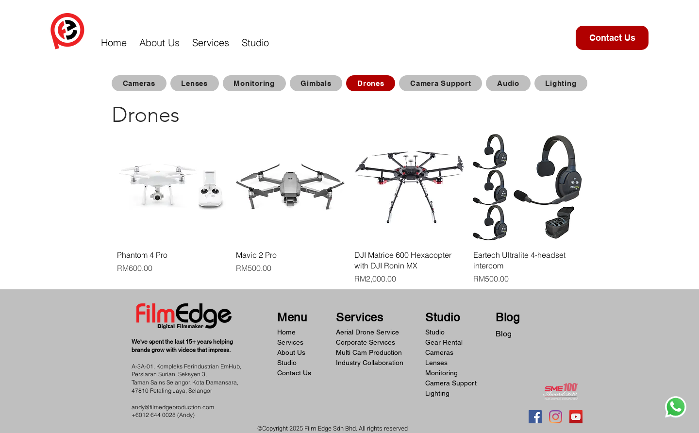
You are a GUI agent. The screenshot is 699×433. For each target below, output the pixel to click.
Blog (504, 333)
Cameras (439, 352)
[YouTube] (575, 416)
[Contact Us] (612, 38)
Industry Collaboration (369, 362)
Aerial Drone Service (367, 332)
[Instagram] (555, 416)
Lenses (436, 362)
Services (290, 342)
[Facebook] (535, 416)
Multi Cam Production (369, 352)
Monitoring (441, 373)
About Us (291, 352)
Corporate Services (365, 342)
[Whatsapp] (675, 407)
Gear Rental (444, 342)
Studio (287, 362)
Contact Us (294, 373)
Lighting (437, 393)
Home (286, 332)
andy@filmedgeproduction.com (173, 407)
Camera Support (451, 383)
